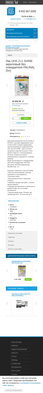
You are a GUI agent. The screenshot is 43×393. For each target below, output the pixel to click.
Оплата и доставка (15, 249)
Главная (8, 46)
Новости (14, 353)
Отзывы (11, 245)
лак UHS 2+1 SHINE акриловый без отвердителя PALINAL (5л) (17, 49)
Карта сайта (16, 371)
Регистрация (32, 2)
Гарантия (11, 237)
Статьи (14, 356)
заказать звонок (16, 19)
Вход (25, 2)
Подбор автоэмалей (19, 349)
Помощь (14, 360)
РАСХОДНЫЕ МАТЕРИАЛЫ (21, 46)
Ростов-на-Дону (27, 16)
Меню (8, 2)
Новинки (14, 346)
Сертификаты (16, 367)
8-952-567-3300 (27, 11)
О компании (16, 363)
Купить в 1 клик (22, 123)
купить (26, 118)
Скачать (11, 241)
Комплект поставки (15, 233)
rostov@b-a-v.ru (31, 19)
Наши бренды (16, 342)
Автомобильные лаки (12, 47)
